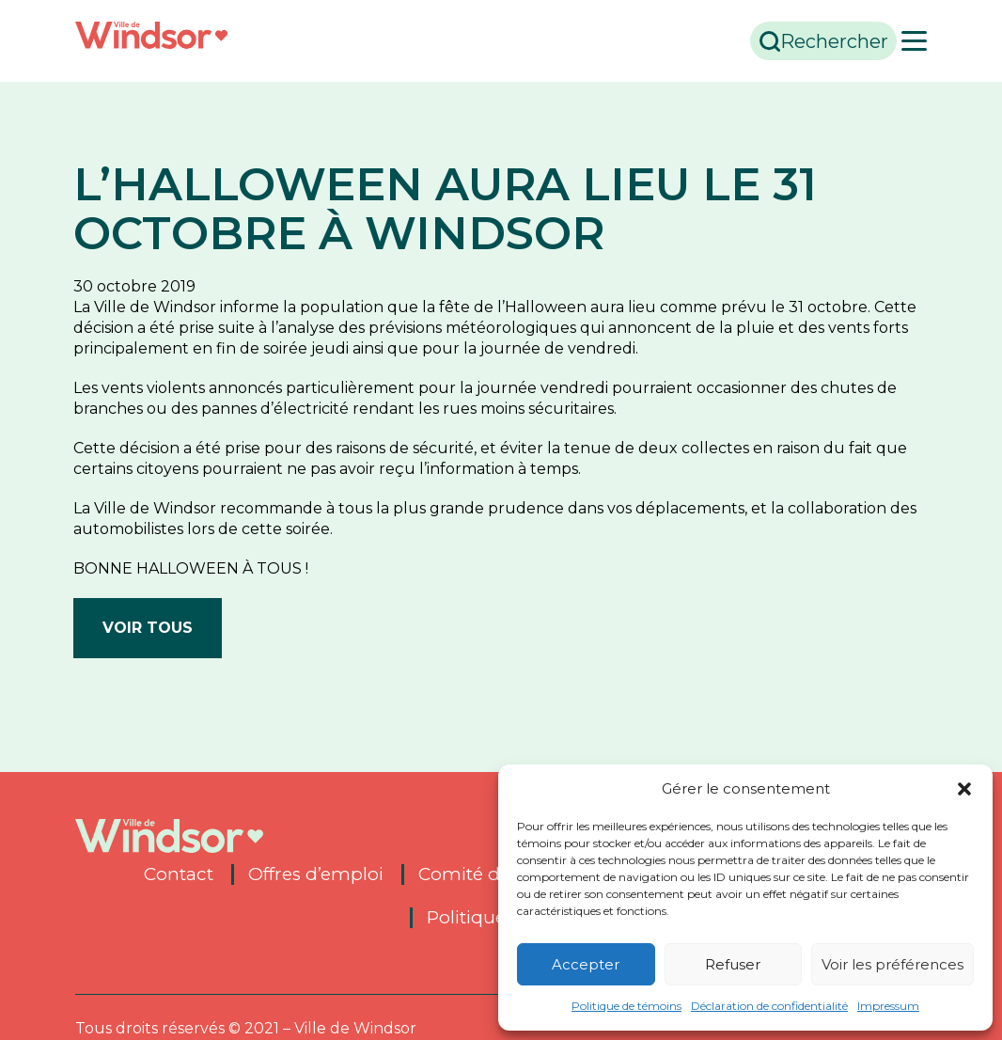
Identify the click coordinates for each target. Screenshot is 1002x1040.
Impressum (888, 1006)
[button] (964, 789)
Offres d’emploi (316, 874)
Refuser (732, 964)
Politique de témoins (626, 1006)
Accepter (585, 964)
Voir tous (147, 628)
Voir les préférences (892, 964)
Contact (178, 874)
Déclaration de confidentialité (769, 1006)
